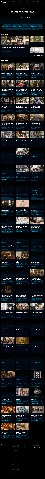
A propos (24, 445)
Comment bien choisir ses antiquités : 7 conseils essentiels (39, 452)
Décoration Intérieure (16, 28)
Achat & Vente (21, 26)
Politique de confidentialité (26, 449)
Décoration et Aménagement (21, 2)
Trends (10, 28)
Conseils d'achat (33, 2)
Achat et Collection (33, 26)
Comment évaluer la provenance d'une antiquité (38, 448)
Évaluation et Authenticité (13, 2)
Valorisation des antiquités (13, 26)
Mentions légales (25, 447)
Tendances (36, 29)
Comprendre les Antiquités (14, 29)
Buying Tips (34, 28)
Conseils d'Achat (39, 28)
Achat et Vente (27, 26)
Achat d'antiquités (5, 26)
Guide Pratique (40, 26)
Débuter (27, 29)
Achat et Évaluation (38, 2)
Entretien (31, 29)
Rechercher (42, 1)
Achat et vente (5, 28)
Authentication (22, 28)
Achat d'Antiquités (27, 2)
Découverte (22, 29)
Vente (8, 29)
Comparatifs (29, 28)
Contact (24, 446)
